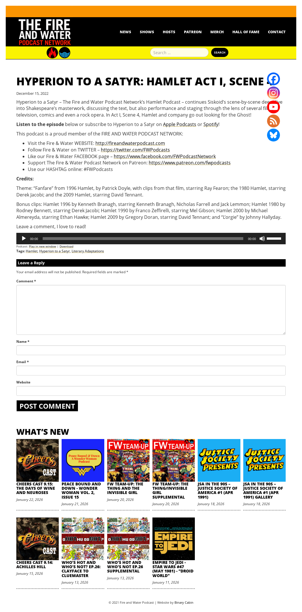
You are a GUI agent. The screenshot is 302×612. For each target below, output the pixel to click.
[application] (151, 238)
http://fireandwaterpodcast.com (130, 143)
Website (23, 382)
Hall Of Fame (245, 31)
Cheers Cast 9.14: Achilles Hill (34, 564)
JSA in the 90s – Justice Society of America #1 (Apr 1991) (218, 490)
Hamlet (32, 251)
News (125, 31)
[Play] (24, 238)
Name (23, 341)
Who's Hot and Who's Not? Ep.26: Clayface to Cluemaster (81, 569)
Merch (217, 31)
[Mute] (262, 238)
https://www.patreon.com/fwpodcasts (190, 163)
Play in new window (42, 246)
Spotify (210, 124)
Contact (277, 31)
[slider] (143, 238)
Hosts (169, 31)
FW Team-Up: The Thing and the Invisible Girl (125, 488)
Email (22, 361)
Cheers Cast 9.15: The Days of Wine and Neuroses (35, 488)
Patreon (193, 31)
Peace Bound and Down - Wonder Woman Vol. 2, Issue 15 (81, 490)
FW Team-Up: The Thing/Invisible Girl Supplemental (170, 490)
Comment (26, 281)
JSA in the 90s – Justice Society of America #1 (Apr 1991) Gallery (263, 490)
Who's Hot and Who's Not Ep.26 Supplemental (125, 567)
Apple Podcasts (179, 124)
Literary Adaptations (88, 251)
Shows (147, 31)
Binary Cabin (183, 602)
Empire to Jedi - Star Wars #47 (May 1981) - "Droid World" (172, 569)
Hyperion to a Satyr (54, 251)
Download (66, 246)
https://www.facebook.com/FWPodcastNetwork (165, 156)
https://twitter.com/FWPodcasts (135, 150)
